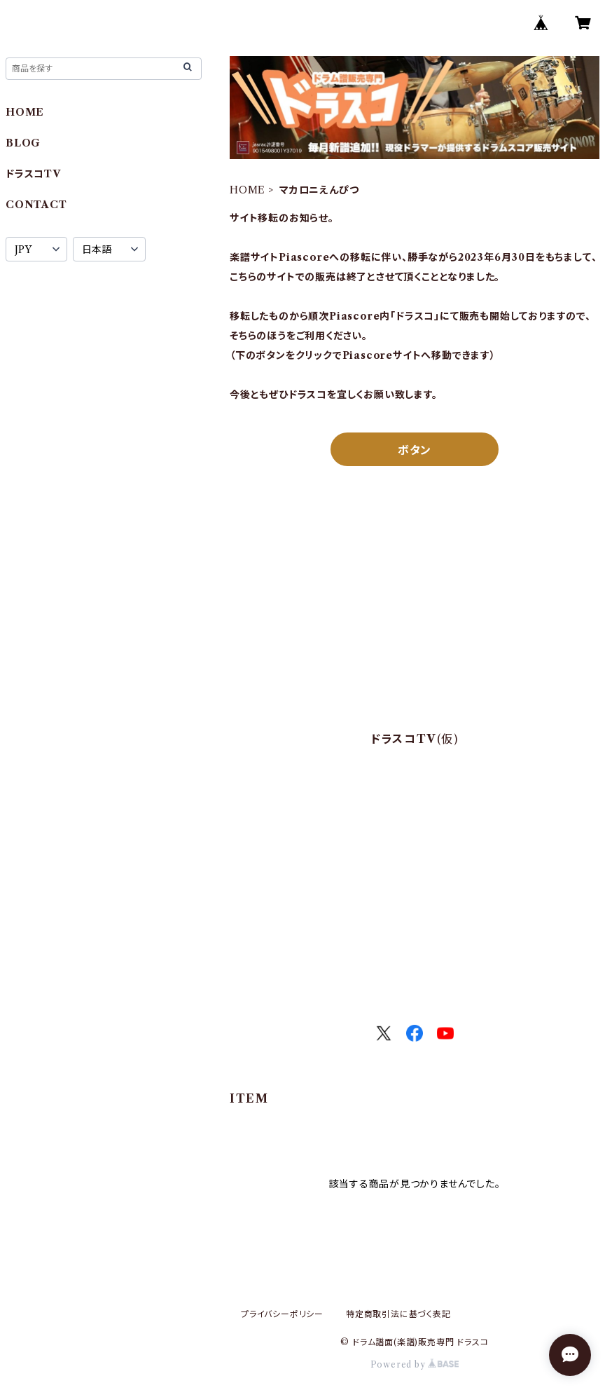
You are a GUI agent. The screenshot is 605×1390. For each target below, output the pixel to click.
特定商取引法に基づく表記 (398, 1314)
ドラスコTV (33, 174)
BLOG (23, 143)
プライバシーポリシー (282, 1314)
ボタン (414, 450)
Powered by (414, 1364)
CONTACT (36, 204)
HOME (247, 190)
